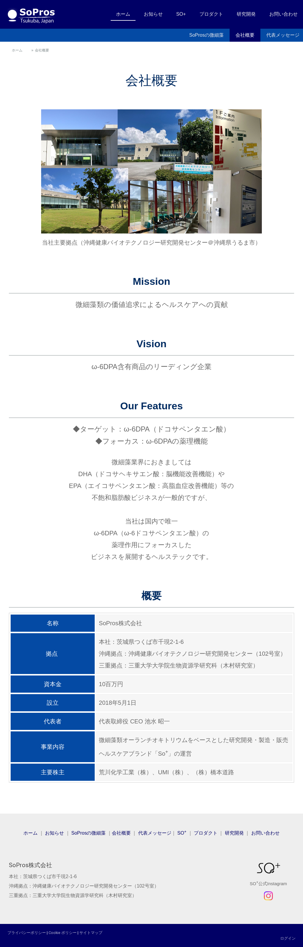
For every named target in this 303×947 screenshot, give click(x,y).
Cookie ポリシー (63, 932)
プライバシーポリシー (26, 932)
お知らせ (153, 14)
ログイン (288, 938)
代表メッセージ (154, 833)
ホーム (123, 14)
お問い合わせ (283, 14)
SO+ (181, 14)
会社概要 (245, 35)
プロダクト (211, 14)
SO (181, 833)
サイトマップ (90, 932)
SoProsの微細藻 (206, 35)
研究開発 (246, 14)
